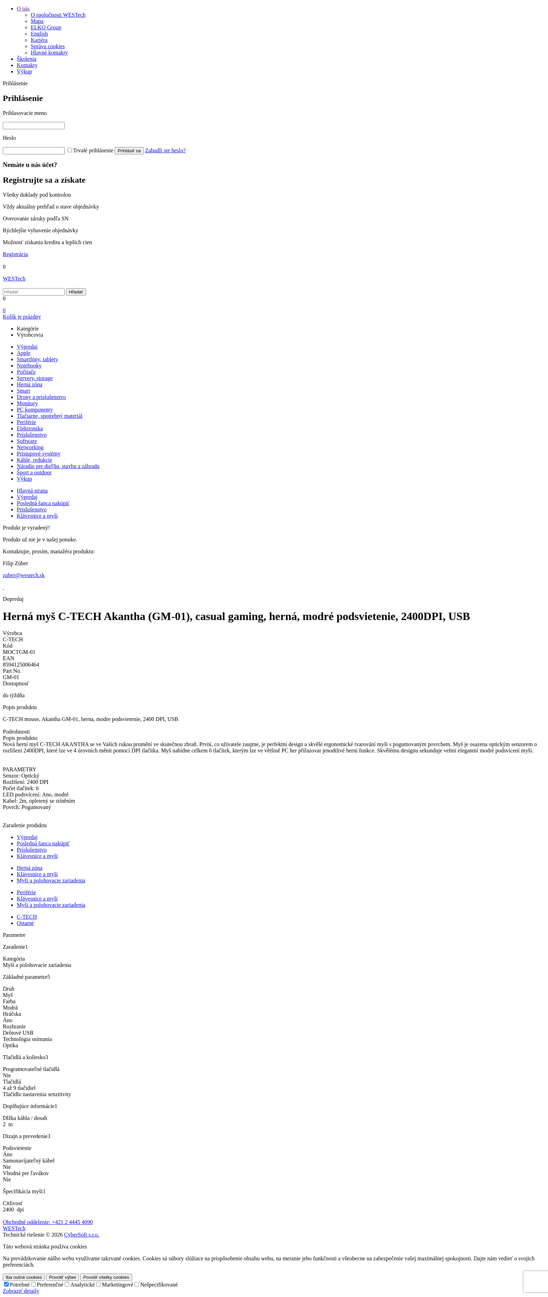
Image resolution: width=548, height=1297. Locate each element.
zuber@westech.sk (24, 575)
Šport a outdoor (34, 472)
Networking (30, 447)
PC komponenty (35, 410)
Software (27, 441)
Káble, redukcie (34, 460)
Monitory (27, 403)
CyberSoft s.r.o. (81, 1235)
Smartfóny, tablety (37, 359)
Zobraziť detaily (21, 1291)
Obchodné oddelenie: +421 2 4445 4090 (48, 1222)
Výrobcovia (30, 335)
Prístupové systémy (38, 454)
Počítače (26, 372)
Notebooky (29, 366)
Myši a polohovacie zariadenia (51, 880)
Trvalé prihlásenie (93, 150)
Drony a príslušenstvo (41, 397)
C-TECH (27, 917)
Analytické (82, 1285)
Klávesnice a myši (37, 856)
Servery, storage (35, 378)
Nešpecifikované (159, 1285)
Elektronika (30, 428)
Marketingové (117, 1285)
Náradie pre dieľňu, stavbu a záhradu (58, 466)
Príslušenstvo (31, 435)
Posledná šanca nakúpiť (43, 843)
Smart (23, 391)
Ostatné (25, 923)
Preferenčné (50, 1285)
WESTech (14, 279)
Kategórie (28, 328)
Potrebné (20, 1285)
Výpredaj (27, 347)
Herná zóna (29, 384)
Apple (23, 353)
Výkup (24, 479)
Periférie (26, 422)
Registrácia (15, 254)
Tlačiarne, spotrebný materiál (49, 416)
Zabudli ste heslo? (165, 150)
